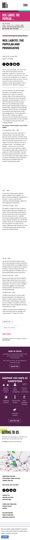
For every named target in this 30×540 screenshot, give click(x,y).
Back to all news (9, 327)
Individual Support (8, 517)
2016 (12, 25)
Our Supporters (7, 513)
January (17, 25)
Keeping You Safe (7, 497)
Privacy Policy (7, 506)
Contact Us (6, 495)
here (2, 533)
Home (3, 25)
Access (4, 508)
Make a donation (7, 515)
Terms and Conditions (9, 504)
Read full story (6, 340)
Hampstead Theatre (5, 5)
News (8, 25)
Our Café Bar (6, 499)
